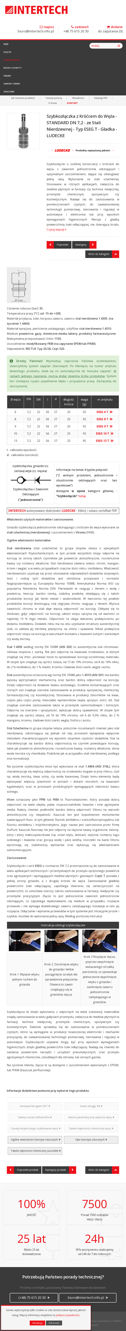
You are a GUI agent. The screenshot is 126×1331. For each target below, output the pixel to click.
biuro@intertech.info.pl (36, 29)
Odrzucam (54, 1323)
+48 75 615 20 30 (76, 29)
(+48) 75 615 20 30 (34, 1297)
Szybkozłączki (11, 60)
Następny (85, 245)
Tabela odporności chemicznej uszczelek (36, 1150)
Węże (5, 44)
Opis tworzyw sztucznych (91, 1139)
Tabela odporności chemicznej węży (91, 1128)
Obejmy (7, 75)
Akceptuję (37, 1323)
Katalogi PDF (100, 98)
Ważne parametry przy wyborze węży (91, 1117)
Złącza (7, 52)
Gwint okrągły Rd (91, 1106)
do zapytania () (110, 29)
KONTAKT (72, 103)
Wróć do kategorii (103, 254)
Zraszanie (8, 91)
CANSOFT (93, 1325)
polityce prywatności (68, 1315)
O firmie (52, 103)
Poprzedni (57, 245)
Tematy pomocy (53, 98)
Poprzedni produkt (22, 1170)
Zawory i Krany (11, 83)
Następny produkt (60, 1170)
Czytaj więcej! (56, 230)
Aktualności (78, 98)
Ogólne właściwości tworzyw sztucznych (35, 1139)
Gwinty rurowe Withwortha (35, 1117)
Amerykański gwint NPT (35, 1106)
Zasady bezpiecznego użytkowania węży (35, 1128)
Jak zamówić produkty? (23, 98)
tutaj (82, 496)
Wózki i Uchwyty (12, 67)
